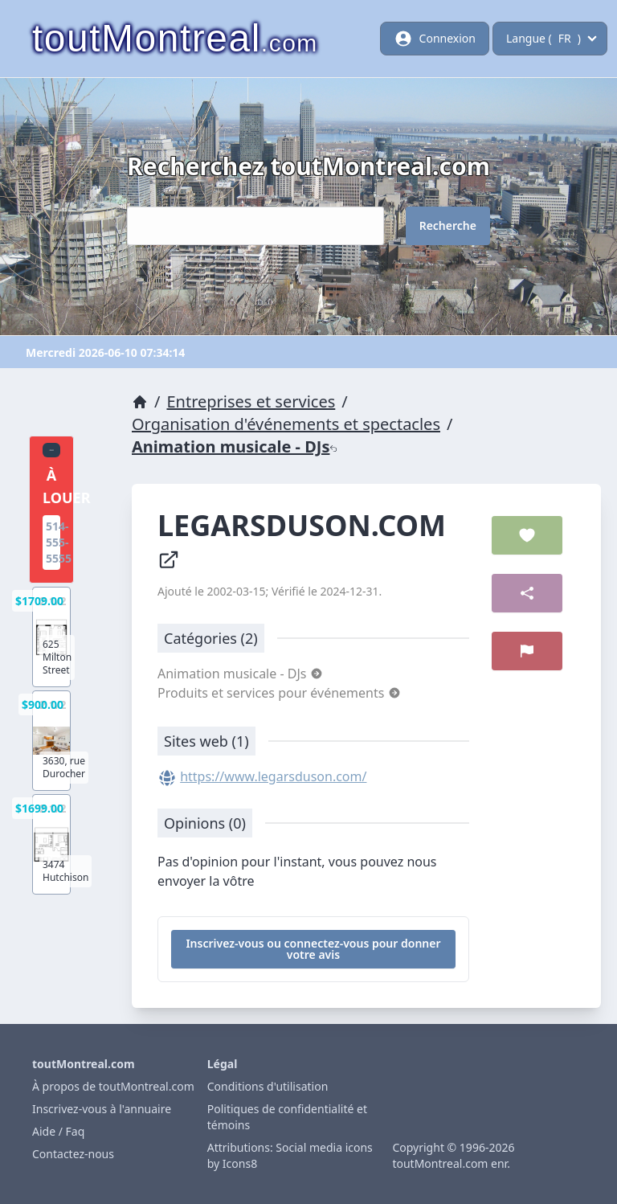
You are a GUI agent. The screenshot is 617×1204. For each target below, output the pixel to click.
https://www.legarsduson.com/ (273, 776)
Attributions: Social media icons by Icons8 (290, 1155)
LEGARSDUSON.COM (305, 538)
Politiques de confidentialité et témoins (287, 1116)
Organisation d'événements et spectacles (286, 424)
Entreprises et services (250, 401)
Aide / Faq (58, 1131)
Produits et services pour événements (279, 693)
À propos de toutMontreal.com (113, 1086)
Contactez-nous (73, 1153)
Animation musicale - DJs (234, 446)
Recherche (447, 225)
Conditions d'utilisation (268, 1086)
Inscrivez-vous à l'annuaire (101, 1108)
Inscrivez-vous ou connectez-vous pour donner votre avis (313, 949)
